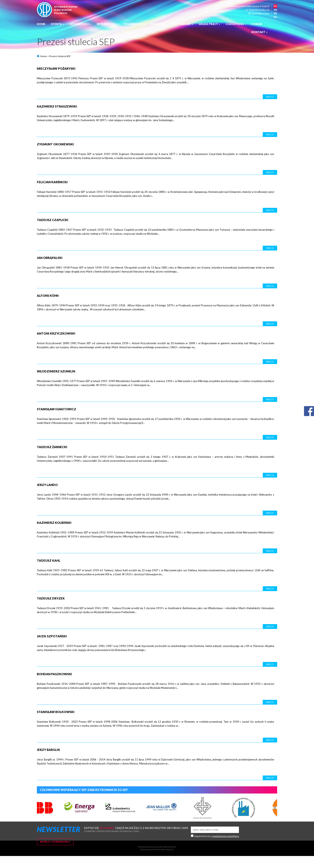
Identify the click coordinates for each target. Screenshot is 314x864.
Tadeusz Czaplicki (52, 220)
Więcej (270, 96)
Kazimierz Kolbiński (54, 522)
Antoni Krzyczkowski (56, 333)
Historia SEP (182, 24)
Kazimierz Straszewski (57, 106)
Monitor (158, 24)
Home (41, 24)
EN (275, 9)
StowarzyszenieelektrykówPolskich (65, 10)
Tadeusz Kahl (48, 560)
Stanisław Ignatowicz (56, 409)
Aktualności (80, 24)
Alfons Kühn (47, 295)
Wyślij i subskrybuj (55, 841)
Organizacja (134, 24)
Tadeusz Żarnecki (52, 447)
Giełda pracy (209, 24)
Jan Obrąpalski (49, 258)
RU (275, 16)
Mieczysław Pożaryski (56, 68)
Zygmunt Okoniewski (55, 144)
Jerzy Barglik (48, 749)
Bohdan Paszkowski (54, 674)
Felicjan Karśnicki (52, 182)
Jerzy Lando (47, 485)
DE (275, 13)
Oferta (57, 24)
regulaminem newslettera (225, 836)
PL (275, 6)
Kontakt (260, 32)
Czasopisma (235, 24)
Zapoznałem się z (216, 836)
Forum (257, 24)
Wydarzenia (107, 24)
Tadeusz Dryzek (51, 598)
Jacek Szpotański (52, 636)
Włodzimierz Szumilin (56, 371)
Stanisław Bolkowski (55, 712)
